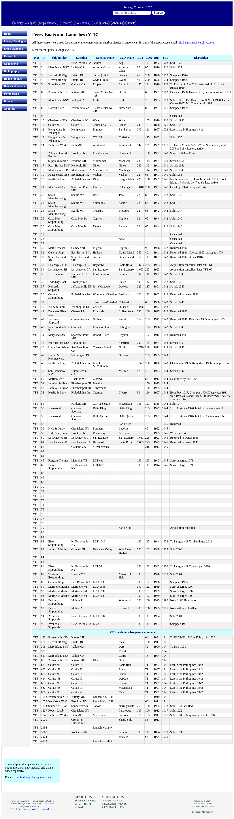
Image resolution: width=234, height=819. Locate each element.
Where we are (112, 800)
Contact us (113, 797)
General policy (113, 807)
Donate (131, 22)
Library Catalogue (24, 22)
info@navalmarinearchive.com (196, 42)
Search (158, 12)
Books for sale (13, 78)
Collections (82, 22)
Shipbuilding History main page (33, 777)
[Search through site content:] (131, 13)
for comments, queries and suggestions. (35, 809)
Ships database (48, 22)
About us (117, 22)
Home (7, 33)
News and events (14, 86)
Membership (11, 93)
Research (66, 22)
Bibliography (100, 22)
